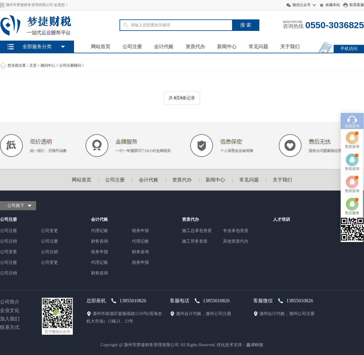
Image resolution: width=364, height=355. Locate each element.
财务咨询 (99, 241)
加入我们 (9, 318)
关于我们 (290, 46)
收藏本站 (332, 5)
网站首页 (100, 46)
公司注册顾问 (70, 65)
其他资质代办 (235, 241)
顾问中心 (48, 65)
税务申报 (140, 230)
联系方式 (9, 327)
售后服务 (352, 200)
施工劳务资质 (194, 241)
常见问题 (258, 46)
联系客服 (356, 5)
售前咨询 (352, 134)
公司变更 (49, 230)
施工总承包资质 (197, 230)
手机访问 (348, 48)
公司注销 (8, 241)
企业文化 (9, 310)
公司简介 (9, 301)
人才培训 (281, 219)
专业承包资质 (235, 230)
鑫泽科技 (254, 345)
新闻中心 (227, 46)
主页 (33, 65)
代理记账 (99, 230)
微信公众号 (301, 5)
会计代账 (164, 46)
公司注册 (132, 46)
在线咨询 (352, 113)
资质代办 (195, 46)
